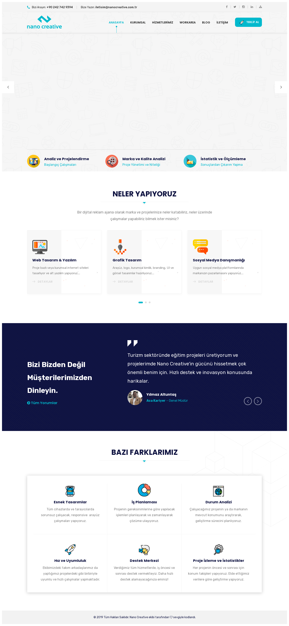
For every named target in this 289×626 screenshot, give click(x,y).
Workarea (188, 22)
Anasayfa (116, 22)
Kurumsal (138, 22)
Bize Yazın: (109, 7)
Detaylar (42, 282)
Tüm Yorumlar (42, 402)
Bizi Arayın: (50, 7)
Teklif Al (248, 22)
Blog (206, 22)
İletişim (222, 22)
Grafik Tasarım (127, 260)
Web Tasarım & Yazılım (54, 260)
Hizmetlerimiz (162, 22)
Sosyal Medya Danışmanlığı (219, 260)
